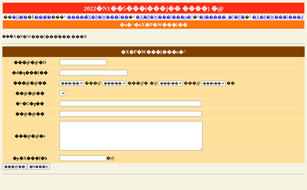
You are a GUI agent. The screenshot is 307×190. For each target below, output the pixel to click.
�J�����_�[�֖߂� (222, 17)
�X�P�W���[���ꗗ (278, 17)
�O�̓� (20, 17)
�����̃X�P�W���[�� (98, 17)
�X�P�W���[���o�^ (164, 17)
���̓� (42, 17)
